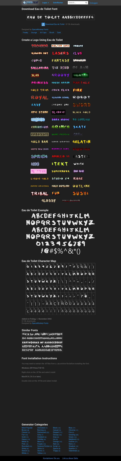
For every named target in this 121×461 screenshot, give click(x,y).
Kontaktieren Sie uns (51, 458)
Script (56, 446)
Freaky (25, 32)
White (25, 453)
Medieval (74, 439)
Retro (72, 444)
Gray (56, 437)
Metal (25, 441)
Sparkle (73, 448)
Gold (25, 437)
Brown (25, 430)
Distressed (43, 432)
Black (57, 428)
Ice (55, 439)
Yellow (41, 453)
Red (56, 444)
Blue (72, 428)
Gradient (41, 437)
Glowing (73, 435)
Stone (40, 451)
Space (56, 448)
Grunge (34, 32)
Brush (51, 32)
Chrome (73, 430)
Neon (40, 441)
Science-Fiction (44, 446)
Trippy (56, 451)
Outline (73, 441)
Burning (41, 430)
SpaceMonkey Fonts (40, 29)
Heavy (26, 439)
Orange (57, 441)
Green (73, 437)
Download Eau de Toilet (52, 24)
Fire (71, 432)
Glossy (57, 435)
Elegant (57, 432)
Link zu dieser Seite (70, 458)
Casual (57, 430)
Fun (25, 435)
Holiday (41, 439)
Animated (42, 428)
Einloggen (94, 3)
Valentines (74, 451)
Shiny (40, 448)
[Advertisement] (11, 41)
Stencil (25, 451)
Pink (25, 444)
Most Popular (27, 428)
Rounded (27, 446)
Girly (40, 435)
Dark (59, 32)
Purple (41, 444)
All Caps (43, 32)
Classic (26, 432)
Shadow (73, 446)
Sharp (25, 448)
